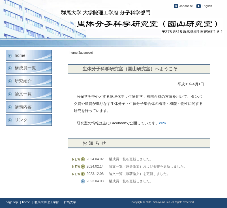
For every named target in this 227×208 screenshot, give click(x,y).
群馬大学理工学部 (46, 202)
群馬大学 (70, 202)
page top (12, 202)
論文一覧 (23, 93)
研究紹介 (23, 80)
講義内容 (23, 106)
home (20, 55)
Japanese (186, 6)
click (162, 123)
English (207, 6)
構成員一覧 (25, 67)
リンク (21, 119)
